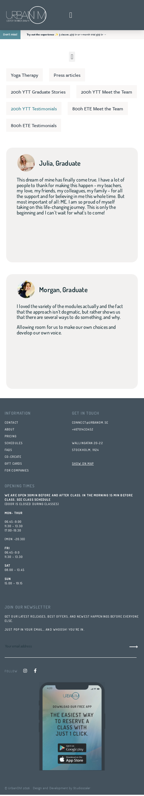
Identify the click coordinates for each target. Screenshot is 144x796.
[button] (70, 15)
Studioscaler (81, 787)
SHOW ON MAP (83, 463)
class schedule (37, 499)
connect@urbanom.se (90, 422)
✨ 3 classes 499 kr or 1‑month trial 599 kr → (66, 34)
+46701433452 (82, 429)
